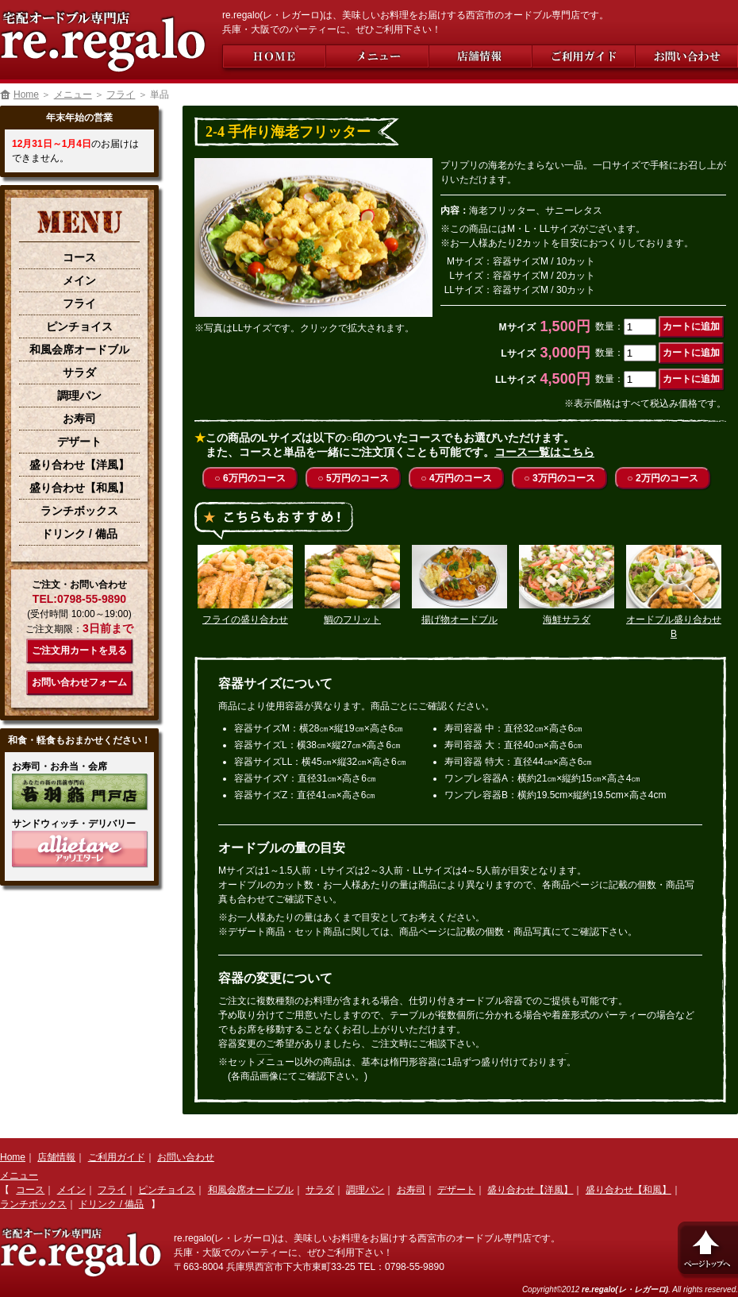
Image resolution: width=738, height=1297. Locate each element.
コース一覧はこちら (544, 452)
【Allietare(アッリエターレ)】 (79, 849)
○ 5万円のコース (352, 478)
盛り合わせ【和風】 (79, 487)
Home (273, 56)
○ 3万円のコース (559, 478)
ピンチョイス (79, 326)
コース (79, 257)
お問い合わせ (686, 56)
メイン (79, 280)
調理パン (79, 395)
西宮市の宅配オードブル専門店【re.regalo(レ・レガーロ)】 (103, 35)
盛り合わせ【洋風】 (79, 464)
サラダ (79, 372)
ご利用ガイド (583, 56)
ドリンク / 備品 (79, 533)
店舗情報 (480, 56)
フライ (120, 94)
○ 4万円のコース (456, 478)
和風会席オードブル (79, 349)
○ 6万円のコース (249, 478)
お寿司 (79, 418)
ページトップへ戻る (706, 1249)
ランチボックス (79, 510)
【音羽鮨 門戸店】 (79, 791)
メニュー (377, 56)
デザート (79, 441)
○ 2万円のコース (662, 478)
